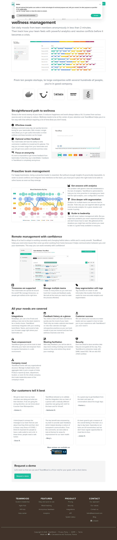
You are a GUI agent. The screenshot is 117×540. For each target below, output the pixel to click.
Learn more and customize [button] (27, 535)
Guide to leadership (23, 502)
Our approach (94, 502)
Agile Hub (22, 506)
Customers (52, 4)
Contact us (94, 509)
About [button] (61, 4)
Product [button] (23, 4)
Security (70, 506)
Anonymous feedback (46, 509)
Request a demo (98, 4)
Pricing (43, 4)
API (70, 513)
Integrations (34, 4)
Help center (22, 513)
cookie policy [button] (23, 529)
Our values (94, 506)
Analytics (46, 513)
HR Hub (22, 509)
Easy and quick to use (46, 502)
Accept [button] (96, 535)
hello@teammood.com (94, 513)
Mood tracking (46, 506)
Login (88, 4)
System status (70, 517)
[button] (100, 524)
